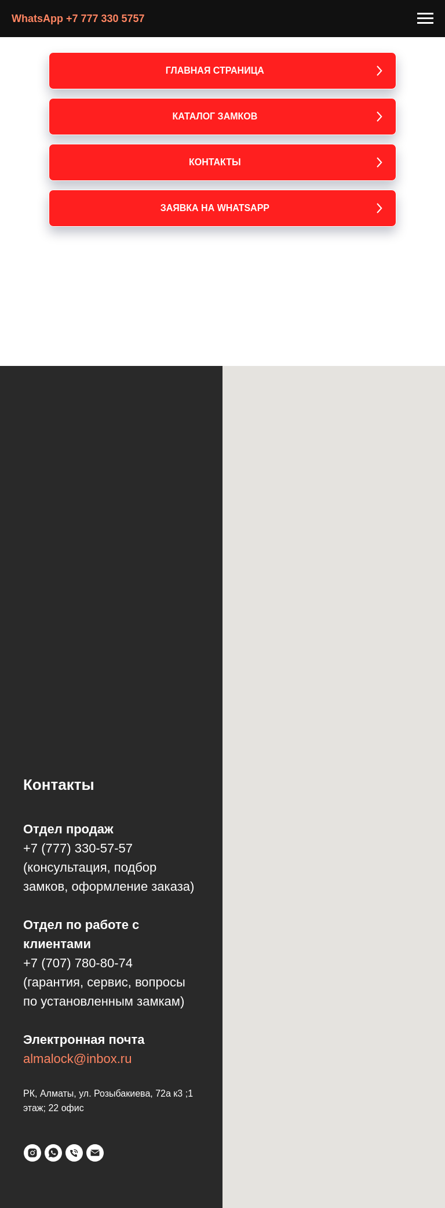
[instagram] (32, 1153)
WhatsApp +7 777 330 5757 (78, 18)
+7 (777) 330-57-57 (78, 848)
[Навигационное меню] (425, 18)
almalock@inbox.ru (77, 1058)
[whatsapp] (53, 1153)
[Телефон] (74, 1153)
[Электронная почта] (95, 1153)
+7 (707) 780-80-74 (78, 963)
